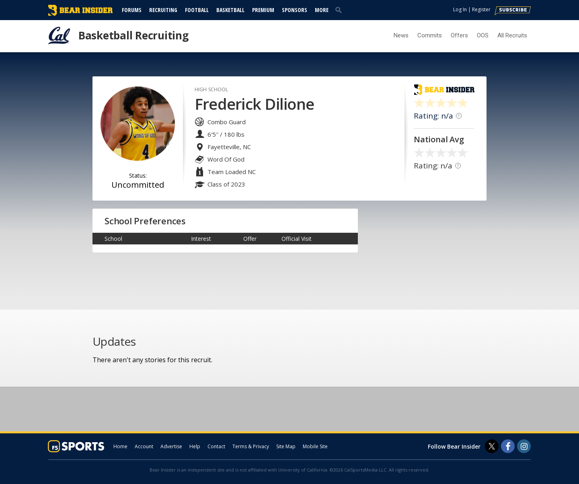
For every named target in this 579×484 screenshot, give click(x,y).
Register (481, 9)
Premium (263, 10)
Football (197, 10)
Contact (216, 446)
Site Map (286, 446)
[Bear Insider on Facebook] (508, 446)
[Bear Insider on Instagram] (524, 446)
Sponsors (294, 10)
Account (144, 446)
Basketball (230, 10)
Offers (459, 35)
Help (194, 446)
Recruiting (163, 10)
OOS (483, 35)
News (401, 35)
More (322, 10)
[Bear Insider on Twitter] (492, 446)
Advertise (171, 446)
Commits (429, 35)
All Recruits (512, 35)
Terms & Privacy (250, 446)
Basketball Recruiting (133, 35)
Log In (460, 9)
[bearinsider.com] (80, 14)
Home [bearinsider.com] (120, 446)
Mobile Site (315, 446)
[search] (340, 10)
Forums (132, 10)
